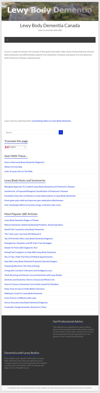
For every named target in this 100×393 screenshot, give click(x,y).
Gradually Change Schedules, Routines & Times (25, 307)
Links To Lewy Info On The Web (18, 171)
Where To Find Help (13, 166)
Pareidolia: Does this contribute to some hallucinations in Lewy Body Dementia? (40, 195)
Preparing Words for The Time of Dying (21, 266)
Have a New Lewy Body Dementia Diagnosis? (24, 162)
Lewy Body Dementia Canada (50, 25)
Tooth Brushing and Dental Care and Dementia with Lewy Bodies (33, 275)
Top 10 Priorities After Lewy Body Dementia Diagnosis (28, 238)
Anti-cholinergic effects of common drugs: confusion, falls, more (32, 205)
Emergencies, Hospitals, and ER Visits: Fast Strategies (28, 243)
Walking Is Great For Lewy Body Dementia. (23, 293)
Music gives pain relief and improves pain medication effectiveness (33, 200)
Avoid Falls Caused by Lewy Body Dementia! (24, 229)
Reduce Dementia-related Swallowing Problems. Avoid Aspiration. (33, 224)
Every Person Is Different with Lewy (20, 298)
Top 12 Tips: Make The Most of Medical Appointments (28, 256)
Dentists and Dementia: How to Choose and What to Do (29, 279)
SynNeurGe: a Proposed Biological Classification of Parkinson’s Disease (36, 191)
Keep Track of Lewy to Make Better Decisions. (24, 288)
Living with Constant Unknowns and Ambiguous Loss (28, 270)
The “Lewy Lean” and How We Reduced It (22, 234)
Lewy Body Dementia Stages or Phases (21, 220)
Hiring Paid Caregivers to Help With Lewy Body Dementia (30, 252)
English (10, 147)
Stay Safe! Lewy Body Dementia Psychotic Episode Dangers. (31, 261)
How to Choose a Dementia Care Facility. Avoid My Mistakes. (31, 284)
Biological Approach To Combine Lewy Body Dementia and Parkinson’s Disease (39, 186)
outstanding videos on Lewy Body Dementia (51, 121)
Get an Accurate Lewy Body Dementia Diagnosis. (26, 302)
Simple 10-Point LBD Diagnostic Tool (20, 247)
